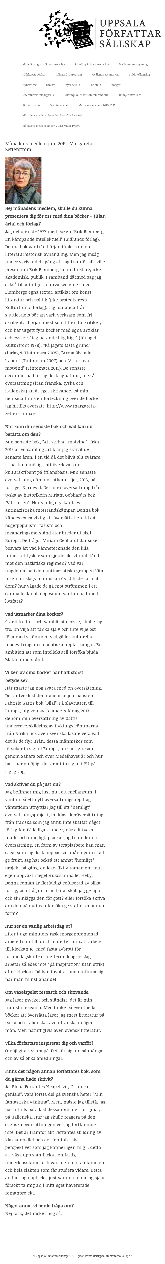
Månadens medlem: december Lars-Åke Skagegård (53, 115)
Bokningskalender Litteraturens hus (86, 95)
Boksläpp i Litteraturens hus (92, 64)
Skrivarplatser (31, 105)
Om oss (50, 85)
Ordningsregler (59, 105)
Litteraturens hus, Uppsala (38, 95)
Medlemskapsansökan (105, 74)
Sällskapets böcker (34, 74)
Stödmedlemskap (140, 74)
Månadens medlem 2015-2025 (97, 105)
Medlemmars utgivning (133, 64)
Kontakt (96, 85)
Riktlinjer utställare (129, 95)
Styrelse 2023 (73, 85)
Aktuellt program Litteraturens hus (43, 64)
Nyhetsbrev (29, 85)
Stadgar (116, 85)
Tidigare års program (68, 74)
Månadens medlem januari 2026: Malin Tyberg (51, 126)
